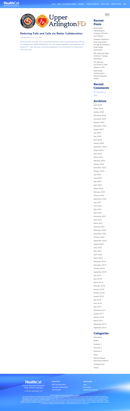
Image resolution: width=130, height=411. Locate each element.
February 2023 (99, 192)
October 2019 (99, 268)
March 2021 (98, 223)
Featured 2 (98, 348)
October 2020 (99, 237)
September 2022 (100, 199)
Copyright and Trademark (90, 389)
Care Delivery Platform (69, 4)
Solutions (81, 4)
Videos (96, 368)
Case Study (98, 337)
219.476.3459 (56, 389)
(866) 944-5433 (116, 4)
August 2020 (99, 244)
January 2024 (99, 164)
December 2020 (100, 230)
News (40, 37)
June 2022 (98, 206)
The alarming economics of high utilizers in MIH (100, 64)
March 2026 (98, 108)
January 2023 (99, 195)
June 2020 (98, 248)
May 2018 (97, 307)
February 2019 (99, 286)
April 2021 (98, 220)
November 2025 (100, 119)
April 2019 (98, 279)
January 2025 (99, 143)
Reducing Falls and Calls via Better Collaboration (51, 33)
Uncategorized (99, 364)
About (59, 4)
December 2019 (100, 262)
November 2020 (100, 234)
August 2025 (99, 129)
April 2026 (98, 105)
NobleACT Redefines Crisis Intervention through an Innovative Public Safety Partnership (102, 44)
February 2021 (99, 227)
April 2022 (98, 213)
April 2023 (98, 185)
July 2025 (97, 133)
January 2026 (99, 112)
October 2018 (99, 293)
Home (54, 4)
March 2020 (98, 258)
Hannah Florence (26, 37)
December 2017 (100, 310)
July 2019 (97, 275)
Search (107, 14)
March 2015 (98, 321)
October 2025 (99, 122)
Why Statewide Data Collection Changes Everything (101, 56)
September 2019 (100, 272)
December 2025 (100, 115)
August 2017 (99, 314)
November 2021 (100, 216)
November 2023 (100, 168)
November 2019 (100, 265)
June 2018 (98, 303)
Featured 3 (98, 351)
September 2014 (100, 324)
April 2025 (98, 140)
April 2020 (98, 255)
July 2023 (97, 175)
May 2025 (97, 136)
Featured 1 (98, 344)
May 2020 (97, 251)
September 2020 (100, 241)
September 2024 (100, 147)
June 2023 (98, 178)
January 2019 (99, 289)
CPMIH (96, 341)
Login (124, 4)
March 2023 (98, 188)
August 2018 (99, 296)
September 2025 (100, 126)
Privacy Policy (87, 387)
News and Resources (93, 4)
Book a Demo (105, 4)
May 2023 (97, 182)
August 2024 (99, 150)
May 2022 (97, 209)
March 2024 (98, 157)
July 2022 (97, 202)
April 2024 (98, 154)
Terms (85, 384)
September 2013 (100, 328)
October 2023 (99, 171)
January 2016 (99, 317)
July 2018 (97, 300)
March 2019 (98, 282)
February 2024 (99, 161)
